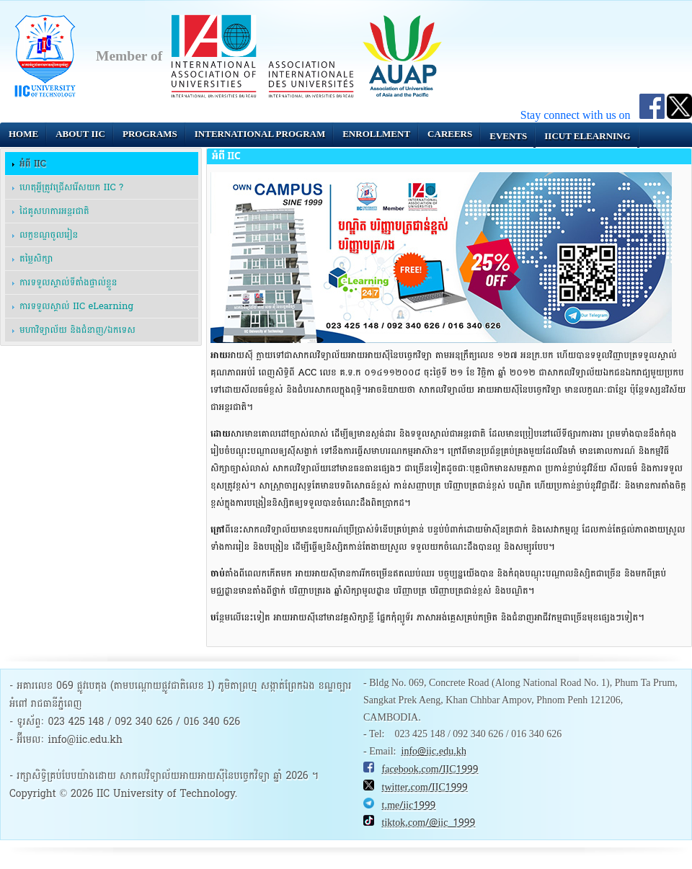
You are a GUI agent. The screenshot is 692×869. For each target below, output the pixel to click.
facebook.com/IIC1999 (430, 769)
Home (23, 133)
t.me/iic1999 (409, 805)
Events (508, 135)
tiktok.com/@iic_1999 (429, 823)
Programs (150, 133)
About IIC (80, 133)
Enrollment (376, 133)
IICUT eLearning (587, 135)
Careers (449, 133)
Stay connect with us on (579, 115)
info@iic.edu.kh (434, 751)
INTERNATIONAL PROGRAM (260, 133)
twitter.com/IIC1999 (425, 787)
